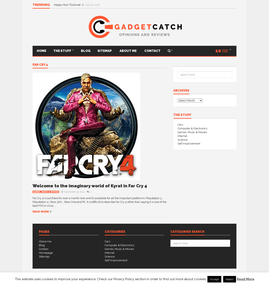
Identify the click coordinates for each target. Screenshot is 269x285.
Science (182, 139)
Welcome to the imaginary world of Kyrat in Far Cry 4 (90, 185)
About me (128, 51)
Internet (182, 136)
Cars (180, 124)
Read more (41, 211)
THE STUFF (62, 51)
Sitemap (105, 51)
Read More (245, 279)
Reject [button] (229, 279)
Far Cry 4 (40, 65)
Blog (85, 51)
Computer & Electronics (192, 128)
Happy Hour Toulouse (67, 4)
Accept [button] (214, 279)
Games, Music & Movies (46, 192)
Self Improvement (189, 143)
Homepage (46, 252)
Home (41, 51)
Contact (152, 51)
